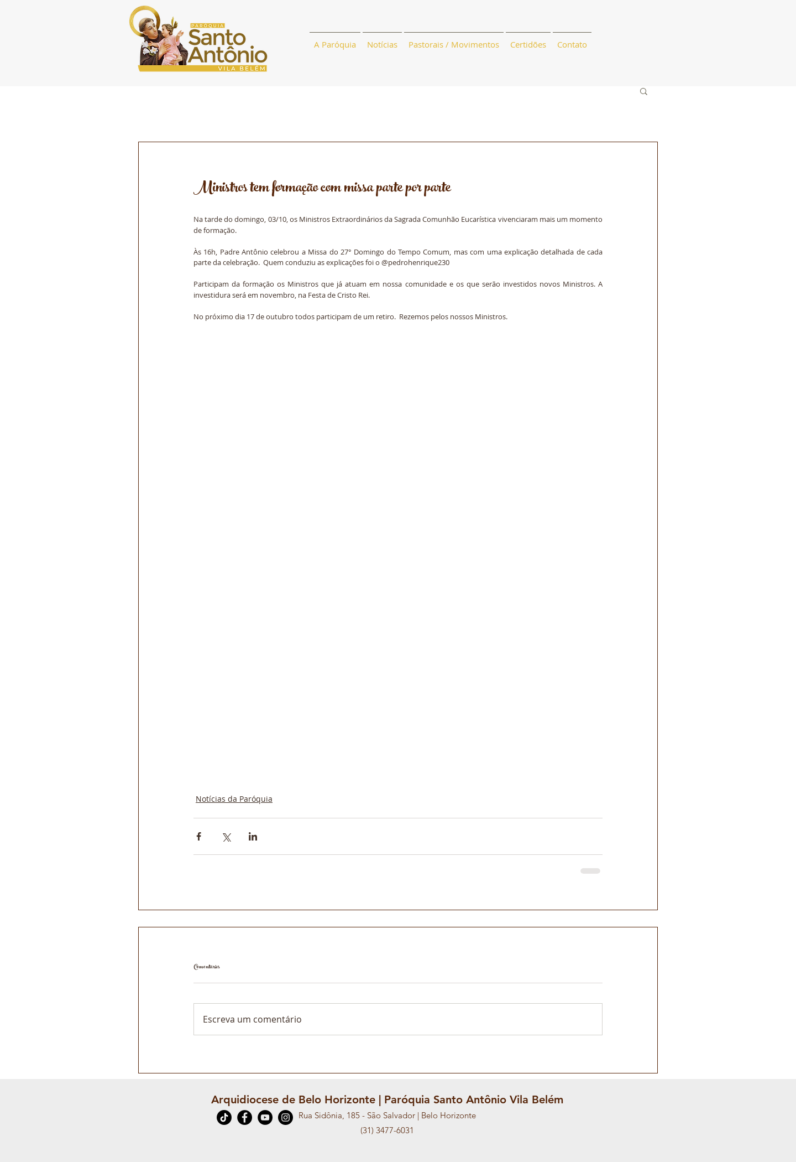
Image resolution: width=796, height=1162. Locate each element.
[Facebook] (244, 1117)
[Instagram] (285, 1117)
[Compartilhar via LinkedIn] (253, 836)
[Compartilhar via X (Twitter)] (226, 836)
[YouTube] (265, 1117)
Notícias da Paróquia (234, 798)
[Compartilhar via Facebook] (198, 836)
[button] (643, 90)
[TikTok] (224, 1117)
